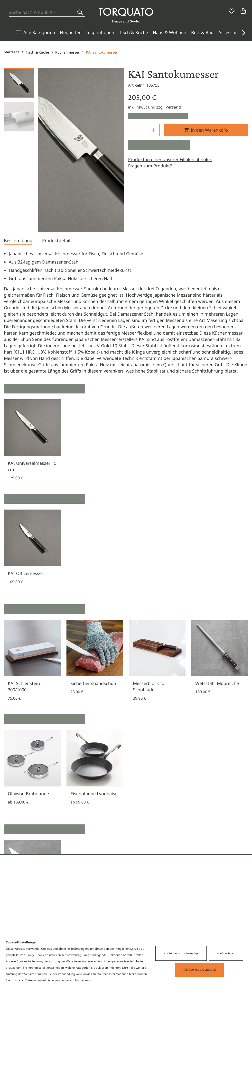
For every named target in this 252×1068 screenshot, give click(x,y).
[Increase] (153, 130)
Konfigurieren (226, 953)
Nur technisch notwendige (181, 953)
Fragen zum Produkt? (150, 166)
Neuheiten (71, 32)
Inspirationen (100, 32)
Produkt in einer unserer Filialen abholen (170, 159)
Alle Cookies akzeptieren (199, 970)
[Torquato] (126, 15)
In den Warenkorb (206, 130)
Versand (173, 107)
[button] (243, 33)
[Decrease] (134, 130)
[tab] (18, 241)
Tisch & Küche (133, 32)
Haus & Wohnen (169, 32)
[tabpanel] (126, 312)
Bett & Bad (202, 32)
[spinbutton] (144, 130)
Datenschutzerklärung (40, 980)
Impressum (83, 980)
